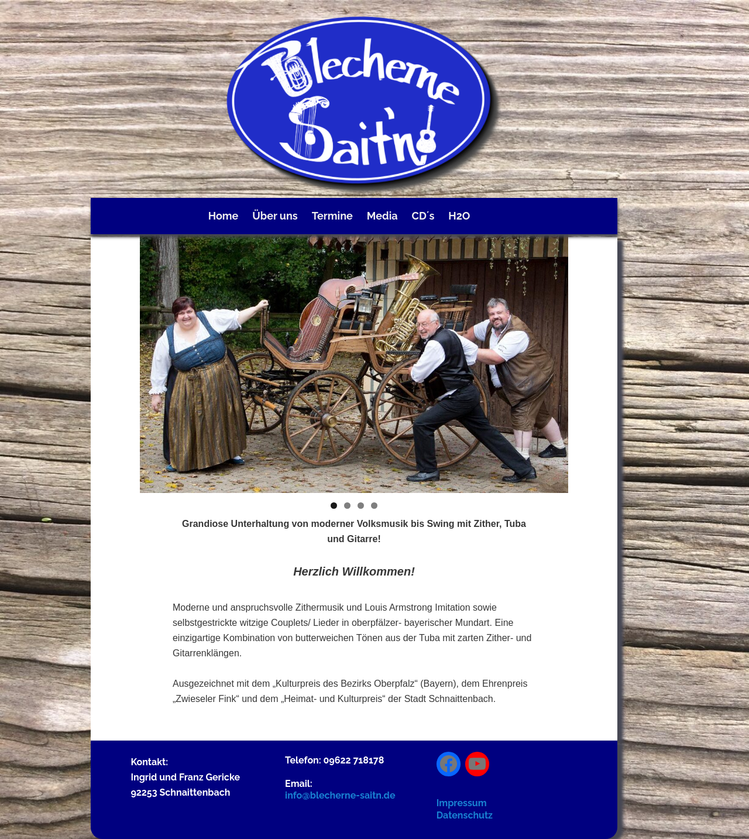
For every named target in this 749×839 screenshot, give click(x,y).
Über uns (274, 216)
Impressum (462, 803)
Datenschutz (465, 815)
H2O (459, 216)
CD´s (423, 216)
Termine (332, 216)
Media (382, 216)
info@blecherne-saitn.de (340, 795)
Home (223, 216)
